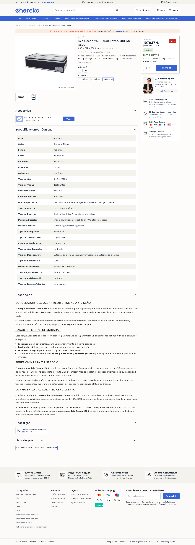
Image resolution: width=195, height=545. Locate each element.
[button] (173, 10)
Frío (19, 19)
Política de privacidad (138, 542)
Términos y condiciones (170, 542)
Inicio (17, 25)
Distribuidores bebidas (25, 494)
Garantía (54, 506)
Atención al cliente (79, 494)
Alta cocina (31, 19)
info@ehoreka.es (172, 2)
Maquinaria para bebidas (106, 19)
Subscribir (171, 496)
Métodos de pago (59, 498)
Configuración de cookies (116, 542)
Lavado (45, 19)
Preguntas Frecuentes (81, 498)
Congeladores (34, 25)
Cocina (57, 19)
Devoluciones (57, 502)
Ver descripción (84, 62)
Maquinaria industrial (131, 19)
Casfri (81, 37)
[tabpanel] (45, 63)
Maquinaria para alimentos (77, 19)
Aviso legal (153, 542)
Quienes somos (78, 502)
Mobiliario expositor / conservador (162, 19)
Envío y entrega (58, 494)
